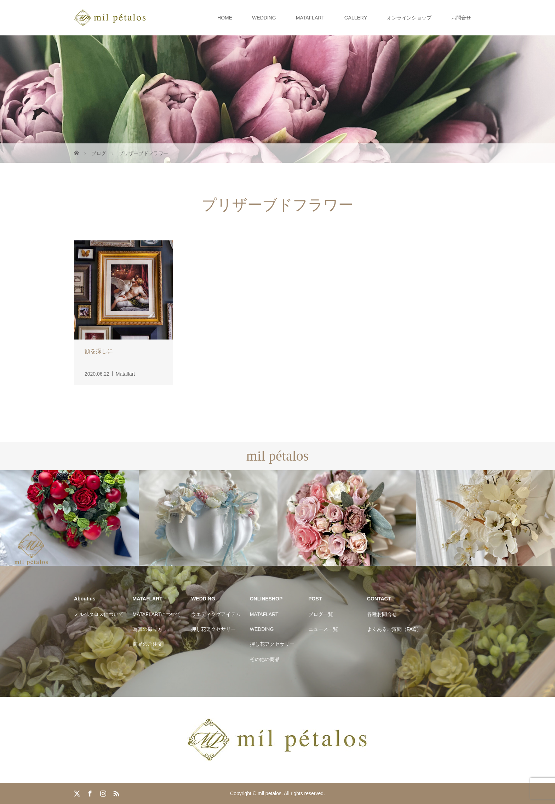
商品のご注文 (147, 644)
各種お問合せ (382, 614)
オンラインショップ (409, 18)
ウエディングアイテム (216, 614)
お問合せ (461, 18)
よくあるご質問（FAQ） (394, 629)
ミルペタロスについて (99, 614)
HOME (224, 18)
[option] (69, 518)
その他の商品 (265, 659)
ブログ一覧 (320, 614)
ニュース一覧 (323, 629)
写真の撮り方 (147, 629)
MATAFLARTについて (157, 614)
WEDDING (264, 18)
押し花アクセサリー (213, 629)
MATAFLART (310, 18)
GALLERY (355, 18)
